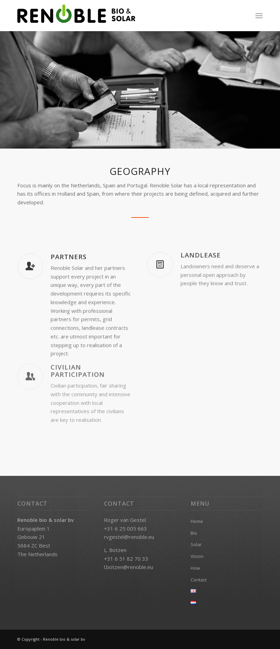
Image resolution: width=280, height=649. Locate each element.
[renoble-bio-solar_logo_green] (76, 15)
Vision (197, 556)
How (195, 568)
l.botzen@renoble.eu (128, 566)
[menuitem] (259, 15)
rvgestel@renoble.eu (129, 536)
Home (197, 521)
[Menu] (259, 15)
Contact (199, 580)
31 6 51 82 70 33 (127, 558)
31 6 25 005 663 (127, 528)
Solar (196, 544)
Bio (194, 533)
